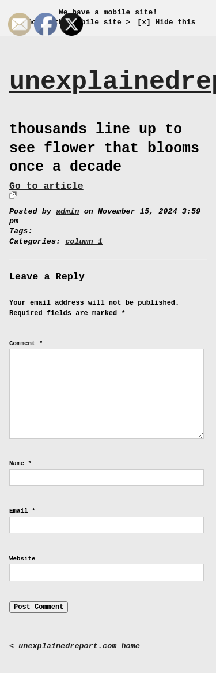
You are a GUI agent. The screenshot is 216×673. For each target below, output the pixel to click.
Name (20, 463)
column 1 (84, 241)
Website (22, 558)
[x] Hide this (166, 22)
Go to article (46, 186)
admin (67, 211)
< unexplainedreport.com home (74, 646)
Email (22, 510)
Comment (26, 343)
